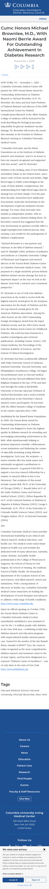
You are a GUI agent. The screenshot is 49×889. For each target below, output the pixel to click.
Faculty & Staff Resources (24, 791)
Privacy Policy (24, 885)
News (5, 75)
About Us (24, 740)
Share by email (33, 67)
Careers (24, 746)
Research (24, 772)
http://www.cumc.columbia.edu (17, 603)
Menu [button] (43, 18)
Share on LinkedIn (29, 67)
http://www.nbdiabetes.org (14, 669)
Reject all (35, 880)
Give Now (24, 799)
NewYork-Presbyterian (24, 725)
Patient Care (24, 765)
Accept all (13, 880)
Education (24, 759)
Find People (24, 778)
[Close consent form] (44, 849)
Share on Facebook (18, 67)
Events (24, 785)
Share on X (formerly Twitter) (24, 67)
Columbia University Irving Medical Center (24, 717)
